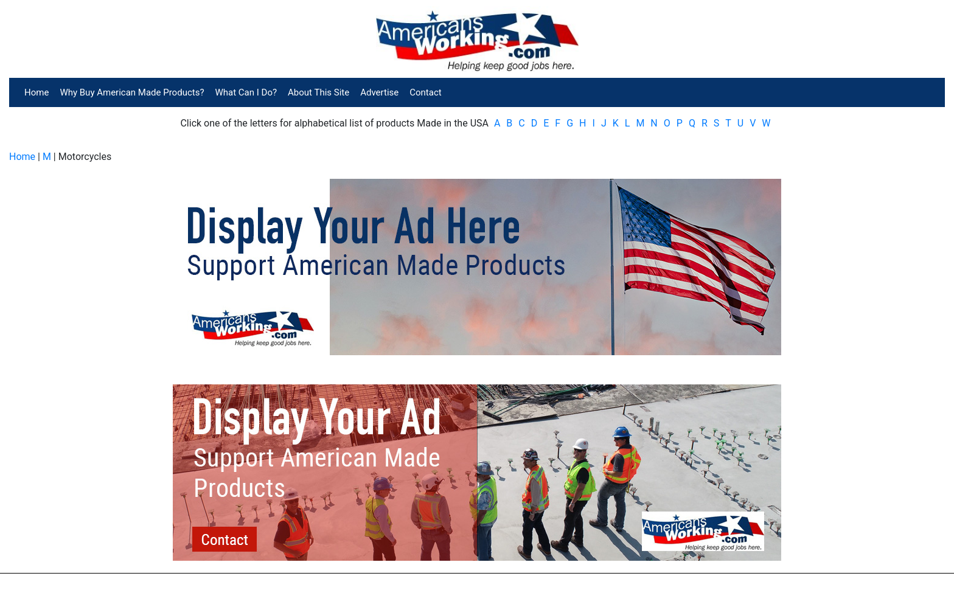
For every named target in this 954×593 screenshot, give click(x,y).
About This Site (318, 92)
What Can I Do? (246, 92)
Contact (425, 92)
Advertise (379, 92)
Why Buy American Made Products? (132, 92)
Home (36, 92)
